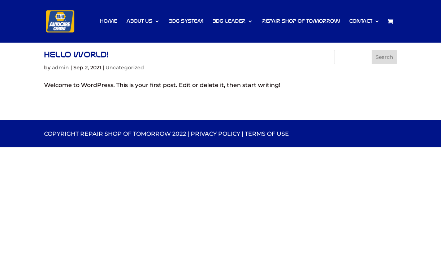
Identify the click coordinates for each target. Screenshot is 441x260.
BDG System (186, 21)
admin (60, 67)
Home (108, 21)
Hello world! (76, 54)
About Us (139, 21)
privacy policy (215, 133)
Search (384, 57)
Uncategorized (124, 67)
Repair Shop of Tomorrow (301, 21)
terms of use (267, 133)
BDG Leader (229, 21)
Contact (360, 21)
